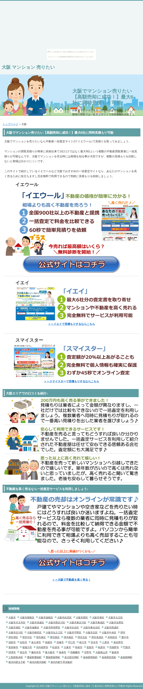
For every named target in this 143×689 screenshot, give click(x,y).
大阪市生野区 (116, 622)
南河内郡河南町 (38, 662)
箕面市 (90, 647)
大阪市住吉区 (71, 627)
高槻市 (48, 642)
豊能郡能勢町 (53, 657)
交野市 (87, 652)
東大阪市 (50, 652)
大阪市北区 (91, 632)
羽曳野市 (114, 647)
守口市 (71, 642)
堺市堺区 (13, 637)
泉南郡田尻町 (109, 657)
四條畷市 (75, 652)
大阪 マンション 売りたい (28, 67)
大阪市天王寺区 (16, 622)
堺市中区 (27, 637)
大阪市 (12, 617)
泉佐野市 (118, 642)
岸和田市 (112, 637)
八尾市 (105, 642)
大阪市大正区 (115, 617)
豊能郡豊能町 (34, 657)
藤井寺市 (36, 652)
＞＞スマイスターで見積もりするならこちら (71, 381)
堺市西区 (55, 637)
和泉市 (78, 647)
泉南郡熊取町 (90, 657)
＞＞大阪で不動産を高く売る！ (71, 579)
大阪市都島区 (27, 617)
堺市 (122, 632)
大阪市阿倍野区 (51, 627)
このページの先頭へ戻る (128, 680)
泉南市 (62, 652)
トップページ (10, 124)
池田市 (12, 642)
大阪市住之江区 (54, 632)
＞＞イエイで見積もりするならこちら (71, 324)
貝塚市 (60, 642)
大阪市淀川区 (15, 632)
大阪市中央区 (109, 632)
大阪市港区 (98, 617)
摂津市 (12, 652)
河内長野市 (42, 647)
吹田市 (23, 642)
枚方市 (83, 642)
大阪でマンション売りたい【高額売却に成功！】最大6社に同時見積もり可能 (102, 96)
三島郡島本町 (15, 657)
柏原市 (101, 647)
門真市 (126, 647)
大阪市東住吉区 (91, 627)
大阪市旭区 (14, 627)
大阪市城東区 (32, 627)
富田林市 (13, 647)
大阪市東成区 (97, 622)
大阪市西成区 (111, 627)
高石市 (23, 652)
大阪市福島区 (46, 617)
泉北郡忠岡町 (71, 657)
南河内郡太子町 (16, 662)
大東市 (67, 647)
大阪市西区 (82, 617)
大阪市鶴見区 (34, 632)
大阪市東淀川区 (77, 622)
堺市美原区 (97, 637)
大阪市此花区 (64, 617)
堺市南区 (68, 637)
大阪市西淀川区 (56, 622)
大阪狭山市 (102, 652)
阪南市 (115, 652)
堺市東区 (41, 637)
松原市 (56, 647)
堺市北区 (82, 637)
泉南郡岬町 (126, 657)
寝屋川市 (27, 647)
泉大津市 (36, 642)
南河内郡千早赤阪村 (61, 662)
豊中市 (125, 637)
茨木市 (94, 642)
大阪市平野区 (74, 632)
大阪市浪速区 (37, 622)
